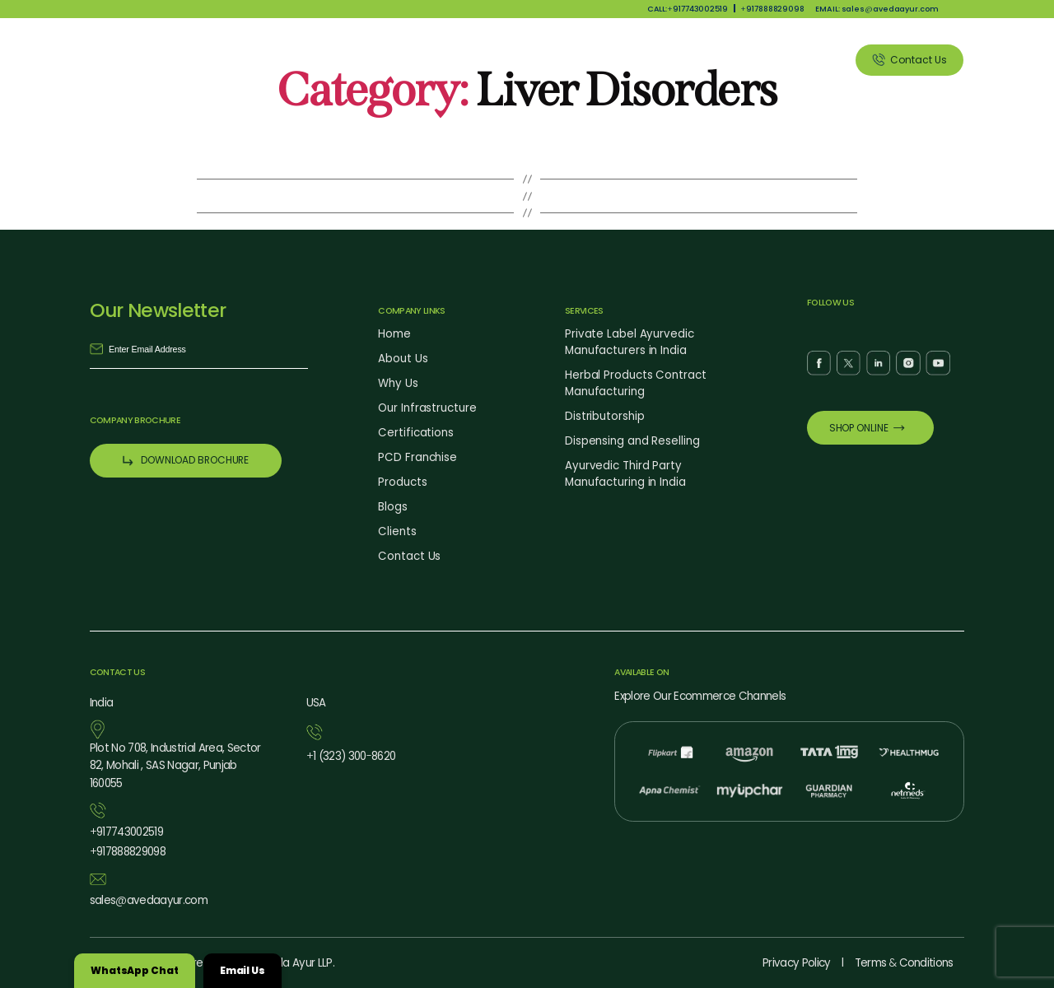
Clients (809, 60)
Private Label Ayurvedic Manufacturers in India (629, 342)
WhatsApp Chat (135, 970)
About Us (432, 60)
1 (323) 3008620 (351, 756)
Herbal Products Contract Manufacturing (636, 383)
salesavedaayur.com (149, 900)
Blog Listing (735, 60)
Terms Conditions (904, 963)
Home (394, 334)
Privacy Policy (797, 963)
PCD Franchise (417, 457)
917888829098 (772, 8)
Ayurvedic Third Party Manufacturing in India (625, 474)
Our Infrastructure (427, 408)
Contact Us (409, 556)
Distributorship (605, 416)
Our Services (649, 60)
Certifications (416, 432)
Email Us (242, 970)
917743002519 (126, 832)
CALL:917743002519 (687, 8)
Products (568, 60)
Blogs (393, 507)
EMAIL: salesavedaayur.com (876, 8)
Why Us (500, 60)
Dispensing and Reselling (632, 441)
